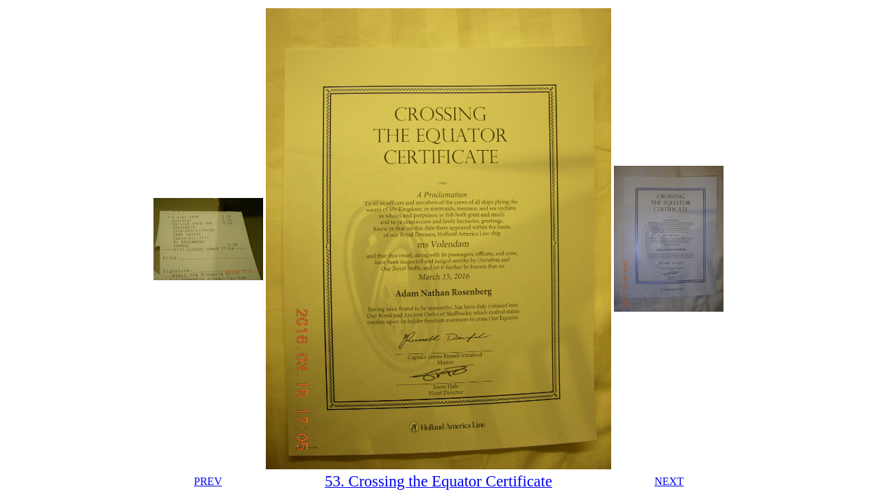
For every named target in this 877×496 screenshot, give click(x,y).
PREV (208, 481)
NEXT (669, 481)
